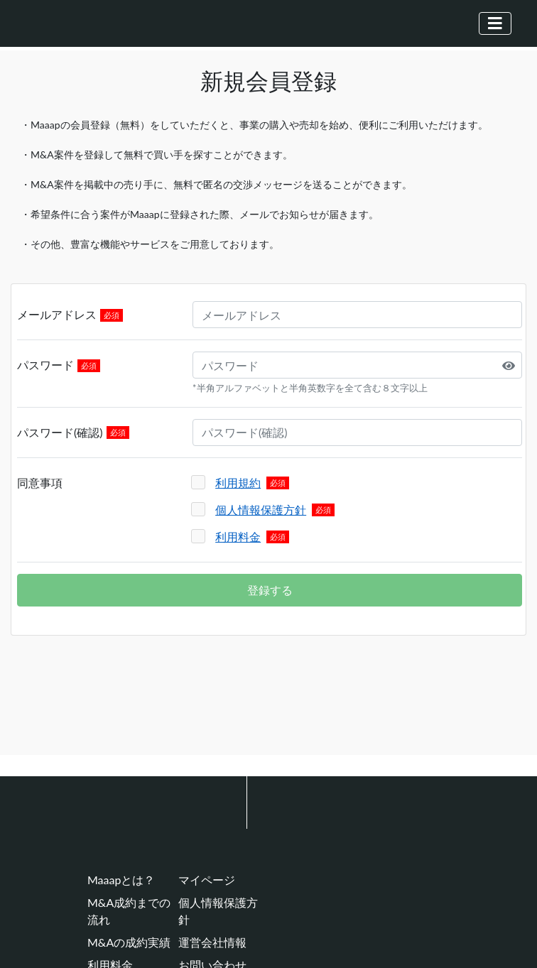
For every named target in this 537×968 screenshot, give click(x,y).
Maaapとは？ (121, 879)
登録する (270, 590)
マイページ (206, 879)
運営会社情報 (212, 942)
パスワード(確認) (60, 432)
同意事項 (40, 482)
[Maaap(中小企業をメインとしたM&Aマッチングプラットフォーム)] (75, 23)
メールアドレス (57, 314)
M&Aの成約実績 (128, 942)
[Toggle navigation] (495, 23)
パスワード (45, 364)
